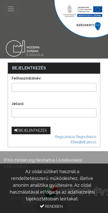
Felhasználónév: (27, 78)
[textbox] (54, 87)
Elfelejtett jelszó (83, 142)
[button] (31, 130)
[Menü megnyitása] (11, 9)
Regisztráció (65, 137)
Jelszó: (18, 104)
